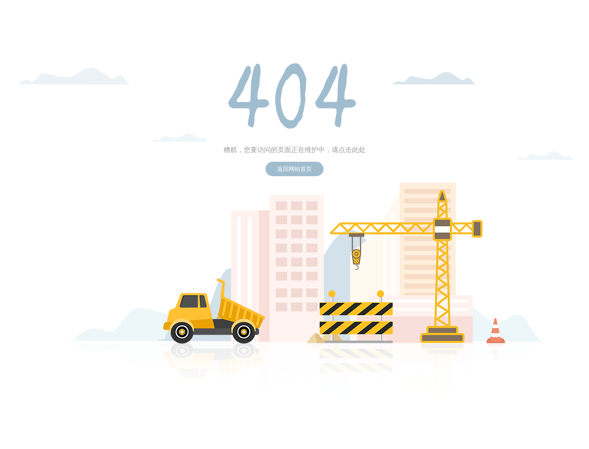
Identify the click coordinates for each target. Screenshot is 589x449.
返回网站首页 (294, 169)
